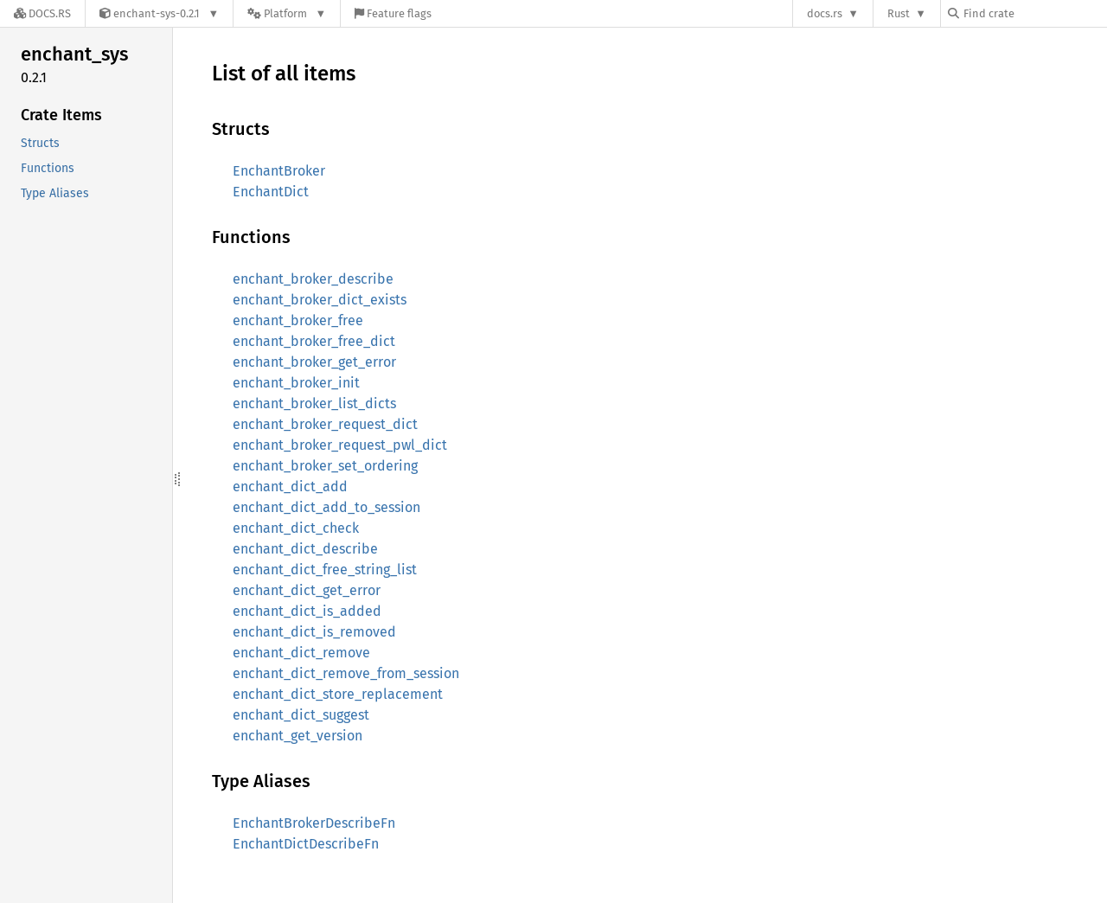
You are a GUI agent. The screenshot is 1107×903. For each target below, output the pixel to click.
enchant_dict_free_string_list (325, 569)
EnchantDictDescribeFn (306, 844)
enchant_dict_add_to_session (326, 507)
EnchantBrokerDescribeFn (314, 823)
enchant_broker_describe (313, 279)
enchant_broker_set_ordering (325, 466)
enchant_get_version (297, 735)
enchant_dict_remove (301, 652)
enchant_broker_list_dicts (314, 403)
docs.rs (824, 13)
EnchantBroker (279, 171)
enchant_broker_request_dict (325, 424)
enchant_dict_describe (305, 549)
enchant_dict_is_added (307, 611)
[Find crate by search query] (1034, 13)
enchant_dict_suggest (301, 715)
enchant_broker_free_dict (314, 341)
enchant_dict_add (290, 486)
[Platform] (287, 13)
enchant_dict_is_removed (314, 632)
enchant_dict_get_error (307, 590)
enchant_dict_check (296, 528)
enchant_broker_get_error (314, 362)
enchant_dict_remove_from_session (346, 673)
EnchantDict (271, 191)
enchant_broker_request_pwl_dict (340, 445)
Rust (898, 13)
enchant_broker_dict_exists (319, 299)
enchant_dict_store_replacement (338, 694)
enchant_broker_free (298, 320)
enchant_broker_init (296, 383)
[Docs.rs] (42, 13)
